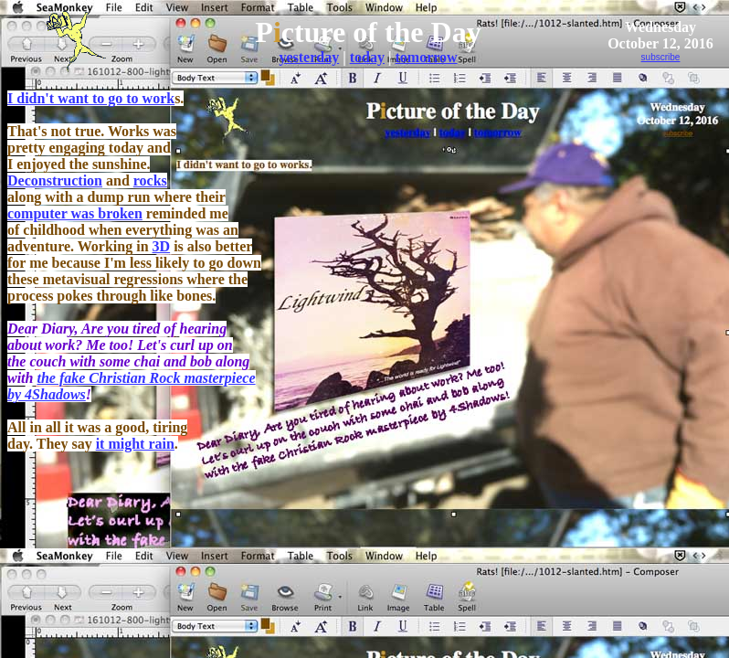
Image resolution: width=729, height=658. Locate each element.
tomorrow (426, 57)
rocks (150, 180)
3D (162, 246)
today (367, 57)
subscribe (661, 57)
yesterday (309, 57)
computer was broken (75, 213)
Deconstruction (54, 180)
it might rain (135, 443)
